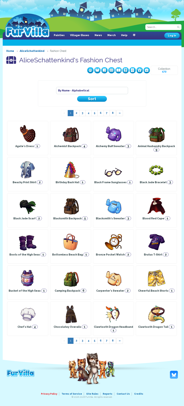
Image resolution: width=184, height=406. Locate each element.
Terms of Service (72, 394)
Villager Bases (79, 35)
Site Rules (92, 394)
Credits (138, 394)
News (98, 35)
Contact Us (123, 394)
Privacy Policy (49, 394)
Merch (111, 35)
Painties (59, 35)
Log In (172, 35)
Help (124, 35)
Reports (107, 394)
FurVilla (27, 25)
